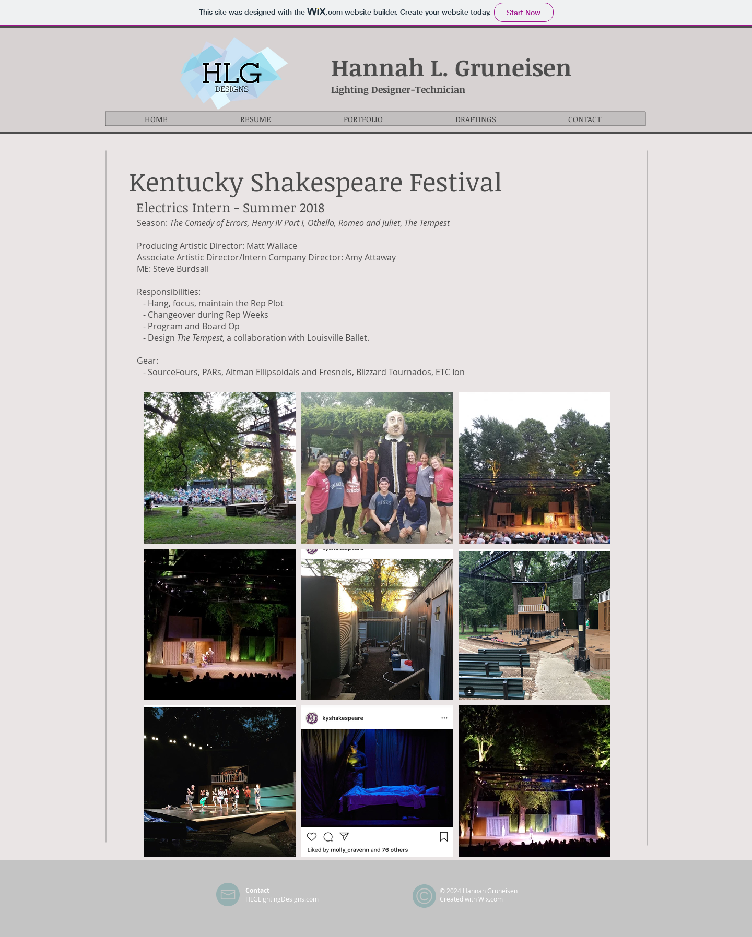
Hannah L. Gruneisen (451, 67)
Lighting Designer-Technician (398, 89)
